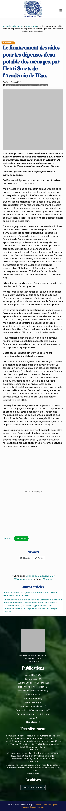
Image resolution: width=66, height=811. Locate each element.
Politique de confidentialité (33, 807)
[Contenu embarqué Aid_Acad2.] (33, 491)
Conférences (30, 679)
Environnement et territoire (31, 714)
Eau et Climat (31, 698)
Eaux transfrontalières (31, 706)
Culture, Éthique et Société (30, 683)
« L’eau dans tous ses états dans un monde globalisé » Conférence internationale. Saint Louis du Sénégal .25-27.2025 (33, 768)
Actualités (30, 675)
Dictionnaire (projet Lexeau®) (31, 690)
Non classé (31, 722)
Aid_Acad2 (7, 538)
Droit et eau (31, 26)
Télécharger (21, 538)
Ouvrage (44, 85)
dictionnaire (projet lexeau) (31, 687)
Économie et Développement (28, 85)
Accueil (6, 26)
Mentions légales (50, 805)
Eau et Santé (31, 702)
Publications (17, 26)
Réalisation (37, 805)
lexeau (31, 718)
